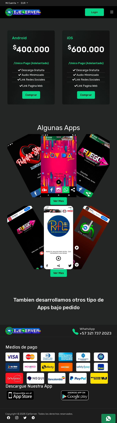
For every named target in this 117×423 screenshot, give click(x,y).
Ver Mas (58, 201)
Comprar (31, 95)
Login (94, 12)
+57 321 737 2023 (96, 333)
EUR (23, 3)
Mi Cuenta (11, 3)
